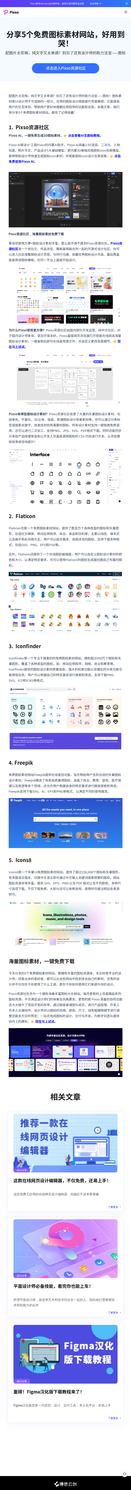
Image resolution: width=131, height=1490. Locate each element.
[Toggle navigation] (126, 12)
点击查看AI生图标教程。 (85, 135)
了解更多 (114, 1207)
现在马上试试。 (46, 1021)
